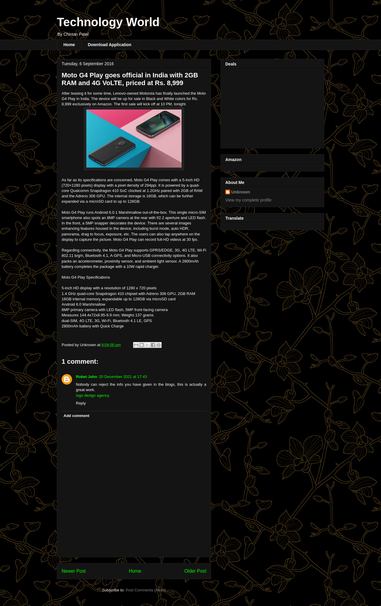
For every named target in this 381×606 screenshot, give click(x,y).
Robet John (86, 376)
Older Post (195, 571)
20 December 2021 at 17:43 (123, 376)
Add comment (77, 415)
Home (69, 44)
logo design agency (92, 395)
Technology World (108, 22)
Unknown (240, 192)
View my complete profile (248, 200)
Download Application (109, 44)
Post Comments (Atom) (146, 590)
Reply (81, 403)
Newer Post (74, 571)
